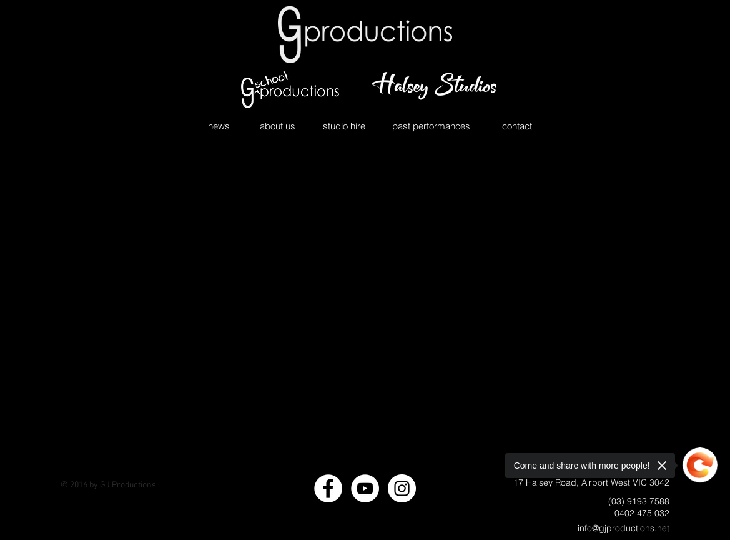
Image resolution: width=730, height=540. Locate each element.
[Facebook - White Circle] (328, 488)
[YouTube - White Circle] (365, 488)
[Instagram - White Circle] (402, 488)
